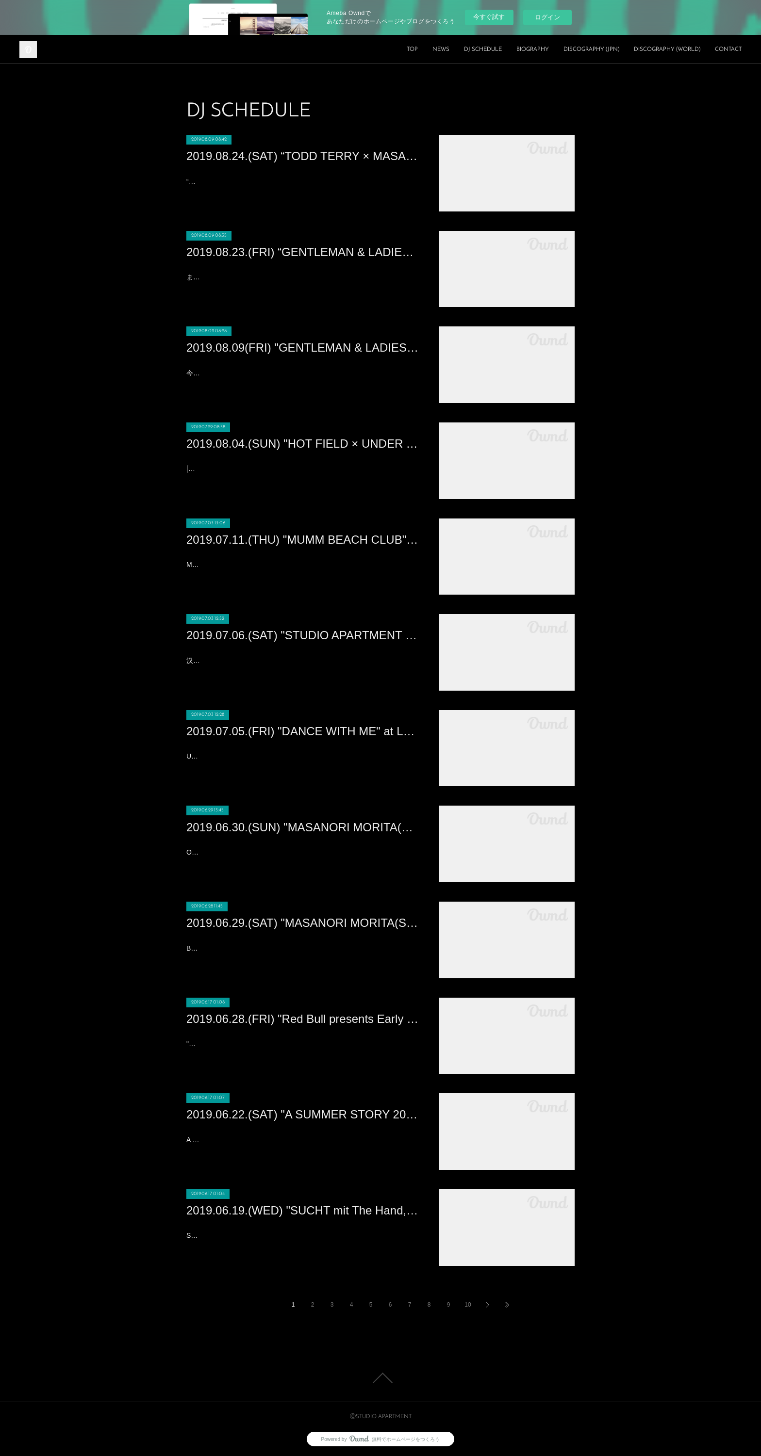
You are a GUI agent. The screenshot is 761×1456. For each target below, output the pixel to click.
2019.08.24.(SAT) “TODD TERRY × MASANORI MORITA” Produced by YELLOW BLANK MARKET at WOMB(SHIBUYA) (302, 155)
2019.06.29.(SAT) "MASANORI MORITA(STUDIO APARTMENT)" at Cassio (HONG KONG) (302, 922)
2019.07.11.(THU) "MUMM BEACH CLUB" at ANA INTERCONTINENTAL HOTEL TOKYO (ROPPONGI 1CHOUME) (302, 539)
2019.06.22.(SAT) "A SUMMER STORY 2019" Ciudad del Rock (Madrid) (302, 1114)
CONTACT (728, 49)
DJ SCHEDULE (483, 49)
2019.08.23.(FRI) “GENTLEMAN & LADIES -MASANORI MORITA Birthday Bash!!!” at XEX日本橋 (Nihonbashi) (302, 252)
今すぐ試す (489, 16)
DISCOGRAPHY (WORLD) (667, 49)
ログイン (547, 17)
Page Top (380, 1378)
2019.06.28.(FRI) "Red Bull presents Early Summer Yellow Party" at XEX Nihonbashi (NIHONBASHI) (302, 1018)
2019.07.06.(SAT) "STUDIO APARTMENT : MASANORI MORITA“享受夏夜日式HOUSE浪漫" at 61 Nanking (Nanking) (302, 635)
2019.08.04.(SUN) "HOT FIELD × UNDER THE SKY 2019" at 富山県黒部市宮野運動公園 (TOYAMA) (302, 443)
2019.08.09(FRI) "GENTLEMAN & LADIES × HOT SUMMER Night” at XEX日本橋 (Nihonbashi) (302, 347)
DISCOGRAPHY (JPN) (591, 49)
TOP (412, 49)
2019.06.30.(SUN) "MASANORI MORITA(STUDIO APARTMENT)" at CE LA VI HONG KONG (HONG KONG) (302, 827)
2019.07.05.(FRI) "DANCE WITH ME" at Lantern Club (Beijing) (302, 731)
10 (467, 1304)
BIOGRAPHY (532, 49)
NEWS (440, 49)
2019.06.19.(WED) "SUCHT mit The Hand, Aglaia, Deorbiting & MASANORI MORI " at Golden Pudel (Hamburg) (302, 1210)
